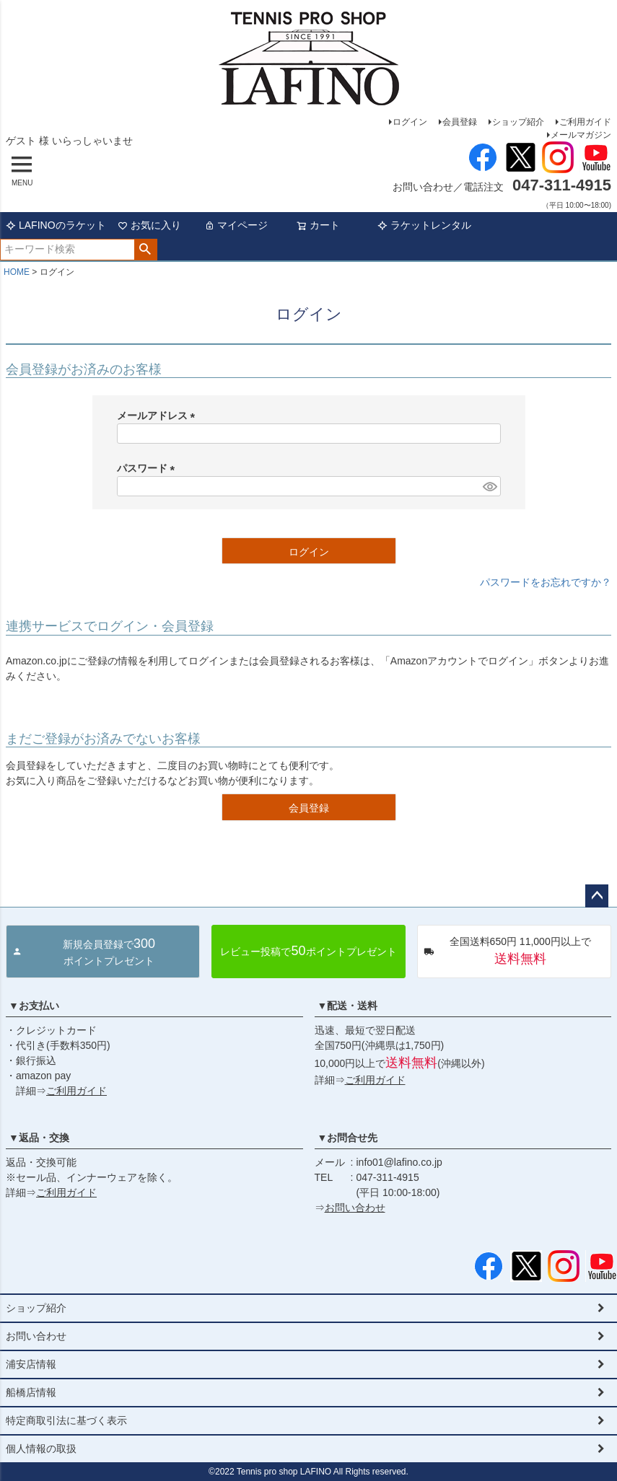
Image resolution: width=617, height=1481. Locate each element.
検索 (145, 249)
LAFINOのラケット (56, 225)
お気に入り (149, 225)
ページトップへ (596, 896)
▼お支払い (34, 1005)
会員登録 (459, 122)
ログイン (410, 122)
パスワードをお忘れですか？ (545, 582)
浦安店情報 (31, 1364)
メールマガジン (581, 135)
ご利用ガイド (585, 122)
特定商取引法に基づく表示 (66, 1420)
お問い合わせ (355, 1207)
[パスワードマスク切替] (489, 486)
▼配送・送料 (348, 1005)
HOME (17, 272)
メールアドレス (159, 415)
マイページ (236, 225)
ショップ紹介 (518, 122)
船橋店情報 (31, 1392)
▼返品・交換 (39, 1137)
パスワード (148, 468)
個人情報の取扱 (41, 1448)
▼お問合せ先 (348, 1137)
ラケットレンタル (424, 225)
